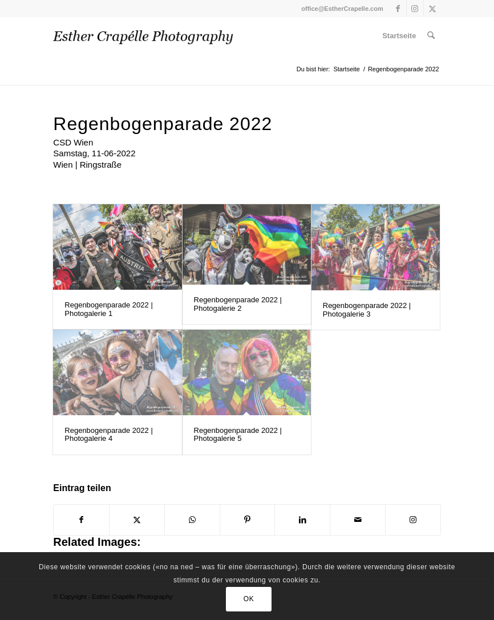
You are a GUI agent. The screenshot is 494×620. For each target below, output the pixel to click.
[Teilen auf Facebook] (81, 520)
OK (249, 599)
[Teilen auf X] (137, 520)
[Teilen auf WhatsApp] (192, 520)
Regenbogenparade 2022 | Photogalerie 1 (108, 309)
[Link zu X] (432, 8)
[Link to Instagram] (413, 520)
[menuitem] (399, 35)
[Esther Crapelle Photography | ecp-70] (143, 35)
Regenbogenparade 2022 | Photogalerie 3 (367, 309)
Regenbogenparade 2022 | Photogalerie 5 (238, 434)
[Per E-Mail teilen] (357, 520)
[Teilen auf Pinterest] (247, 520)
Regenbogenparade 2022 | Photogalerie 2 (238, 303)
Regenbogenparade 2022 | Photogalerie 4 (108, 434)
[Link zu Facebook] (398, 8)
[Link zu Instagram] (415, 8)
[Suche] (431, 35)
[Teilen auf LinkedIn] (302, 520)
